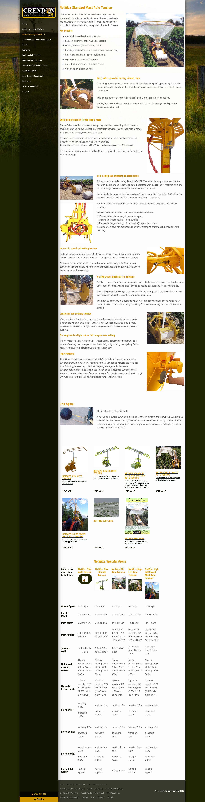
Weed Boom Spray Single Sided (34, 65)
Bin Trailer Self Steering (31, 55)
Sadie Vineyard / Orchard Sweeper (35, 39)
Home (24, 24)
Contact (25, 91)
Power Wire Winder (29, 71)
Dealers (25, 81)
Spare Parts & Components (33, 76)
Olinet (24, 45)
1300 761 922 (40, 794)
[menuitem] (61, 785)
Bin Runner (26, 50)
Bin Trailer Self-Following (32, 60)
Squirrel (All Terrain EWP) (32, 29)
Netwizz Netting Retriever (32, 34)
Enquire (40, 799)
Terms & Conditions (30, 86)
